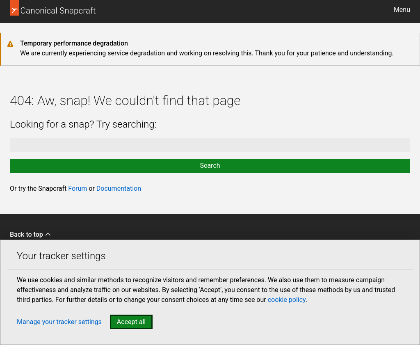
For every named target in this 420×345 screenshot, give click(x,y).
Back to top (30, 234)
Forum (77, 188)
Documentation (118, 188)
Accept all (131, 322)
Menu (402, 10)
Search (210, 165)
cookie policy (287, 300)
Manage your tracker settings (59, 322)
